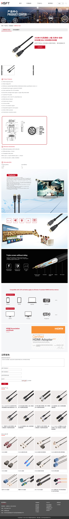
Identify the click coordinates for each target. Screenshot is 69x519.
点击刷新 (29, 380)
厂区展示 (37, 511)
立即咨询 (39, 47)
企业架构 (37, 507)
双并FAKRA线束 (5, 489)
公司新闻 (58, 504)
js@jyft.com (6, 510)
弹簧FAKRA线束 (22, 489)
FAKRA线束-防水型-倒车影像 (58, 452)
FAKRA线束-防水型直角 (40, 452)
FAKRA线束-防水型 (22, 452)
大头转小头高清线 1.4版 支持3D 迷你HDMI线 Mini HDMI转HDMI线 (32, 362)
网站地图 (38, 517)
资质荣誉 (37, 508)
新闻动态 (59, 502)
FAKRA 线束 (21, 470)
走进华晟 (37, 504)
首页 (2, 25)
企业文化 (37, 510)
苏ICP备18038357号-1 (46, 517)
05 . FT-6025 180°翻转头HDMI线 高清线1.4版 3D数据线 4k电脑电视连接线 (58, 428)
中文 (61, 3)
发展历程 (37, 506)
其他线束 (11, 25)
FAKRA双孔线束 (55, 470)
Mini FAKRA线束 (39, 489)
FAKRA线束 (4, 452)
